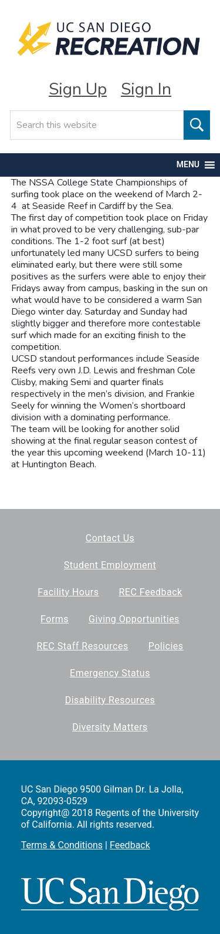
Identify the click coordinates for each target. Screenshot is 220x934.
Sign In (146, 89)
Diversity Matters (110, 727)
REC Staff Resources (82, 646)
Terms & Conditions (62, 845)
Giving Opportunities (134, 619)
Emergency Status (110, 673)
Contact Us (110, 538)
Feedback (130, 845)
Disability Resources (110, 700)
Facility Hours (68, 592)
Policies (166, 646)
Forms (54, 619)
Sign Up (78, 89)
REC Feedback (150, 592)
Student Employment (110, 565)
